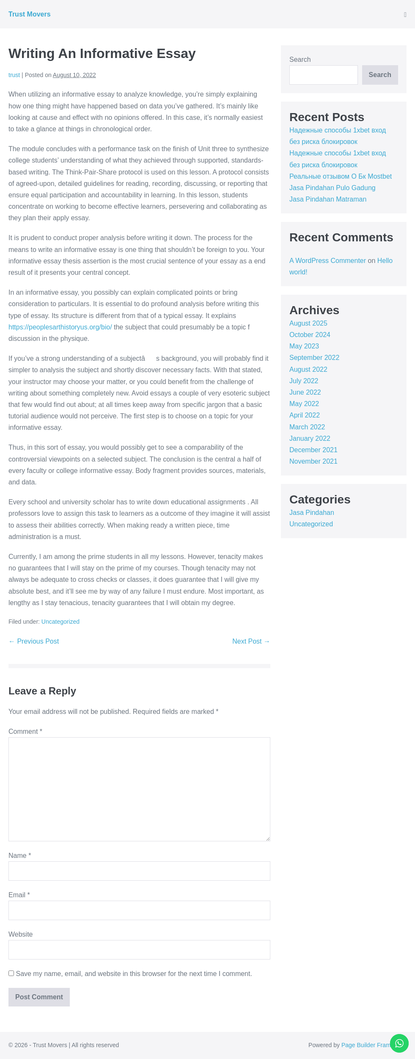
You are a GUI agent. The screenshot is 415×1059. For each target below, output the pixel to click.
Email (19, 895)
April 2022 (304, 415)
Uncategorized (60, 621)
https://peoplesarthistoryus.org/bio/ (60, 327)
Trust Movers (29, 14)
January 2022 (309, 438)
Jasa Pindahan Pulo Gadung (332, 187)
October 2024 (309, 334)
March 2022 (307, 427)
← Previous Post (33, 641)
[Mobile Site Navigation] (405, 14)
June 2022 (305, 392)
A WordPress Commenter (327, 260)
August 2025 (308, 323)
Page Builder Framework (374, 1045)
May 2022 (304, 403)
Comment (25, 731)
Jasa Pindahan (311, 512)
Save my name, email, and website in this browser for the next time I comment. (134, 973)
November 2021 (313, 461)
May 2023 (304, 346)
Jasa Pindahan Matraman (327, 199)
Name (19, 855)
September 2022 (314, 357)
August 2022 (308, 369)
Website (20, 934)
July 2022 (304, 380)
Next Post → (251, 641)
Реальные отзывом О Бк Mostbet (340, 176)
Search (300, 59)
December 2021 (313, 449)
